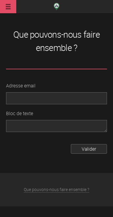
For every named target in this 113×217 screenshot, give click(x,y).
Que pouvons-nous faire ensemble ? (56, 189)
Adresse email (21, 85)
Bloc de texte (19, 113)
